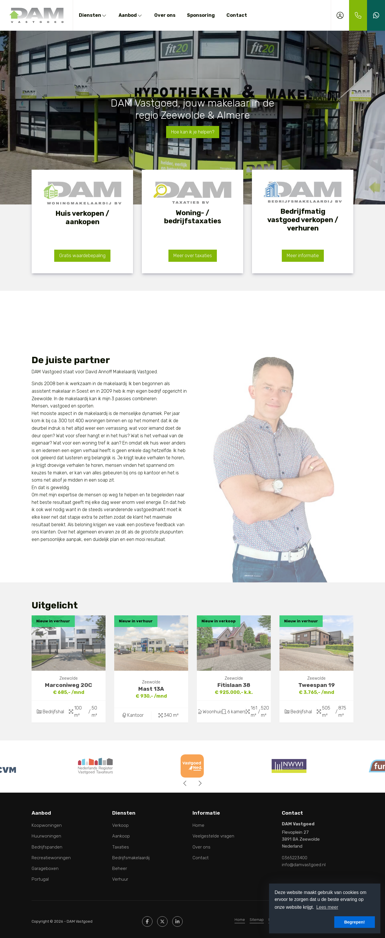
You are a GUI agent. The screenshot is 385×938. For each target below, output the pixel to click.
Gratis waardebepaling (82, 255)
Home (240, 919)
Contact (236, 15)
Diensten (93, 15)
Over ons (164, 15)
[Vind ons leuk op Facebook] (147, 921)
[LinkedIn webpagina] (177, 921)
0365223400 (294, 857)
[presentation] (185, 783)
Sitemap (257, 919)
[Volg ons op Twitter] (162, 921)
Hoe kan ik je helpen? (192, 132)
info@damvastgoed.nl (304, 864)
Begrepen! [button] (354, 922)
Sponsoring (201, 15)
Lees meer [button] (327, 907)
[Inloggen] (340, 15)
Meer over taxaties (192, 255)
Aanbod (131, 15)
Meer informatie (303, 255)
